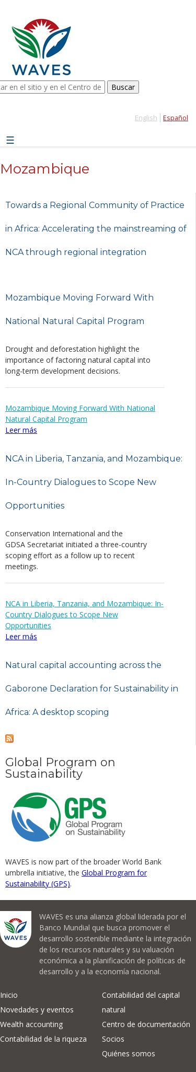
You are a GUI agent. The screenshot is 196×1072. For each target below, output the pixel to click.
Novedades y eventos (37, 1010)
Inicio (9, 995)
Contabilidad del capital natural (141, 1002)
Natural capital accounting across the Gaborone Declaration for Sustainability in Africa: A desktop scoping (91, 688)
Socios (113, 1039)
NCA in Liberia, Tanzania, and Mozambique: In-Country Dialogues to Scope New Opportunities (93, 482)
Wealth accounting (31, 1024)
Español (175, 117)
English (146, 117)
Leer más (21, 430)
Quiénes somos (128, 1053)
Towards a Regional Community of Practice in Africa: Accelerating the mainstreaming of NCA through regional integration (96, 228)
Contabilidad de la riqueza (43, 1039)
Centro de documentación (146, 1024)
